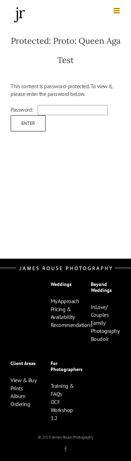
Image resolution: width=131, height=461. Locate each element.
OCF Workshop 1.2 (62, 409)
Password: (59, 109)
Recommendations (72, 324)
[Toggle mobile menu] (117, 10)
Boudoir (100, 338)
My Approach (65, 301)
